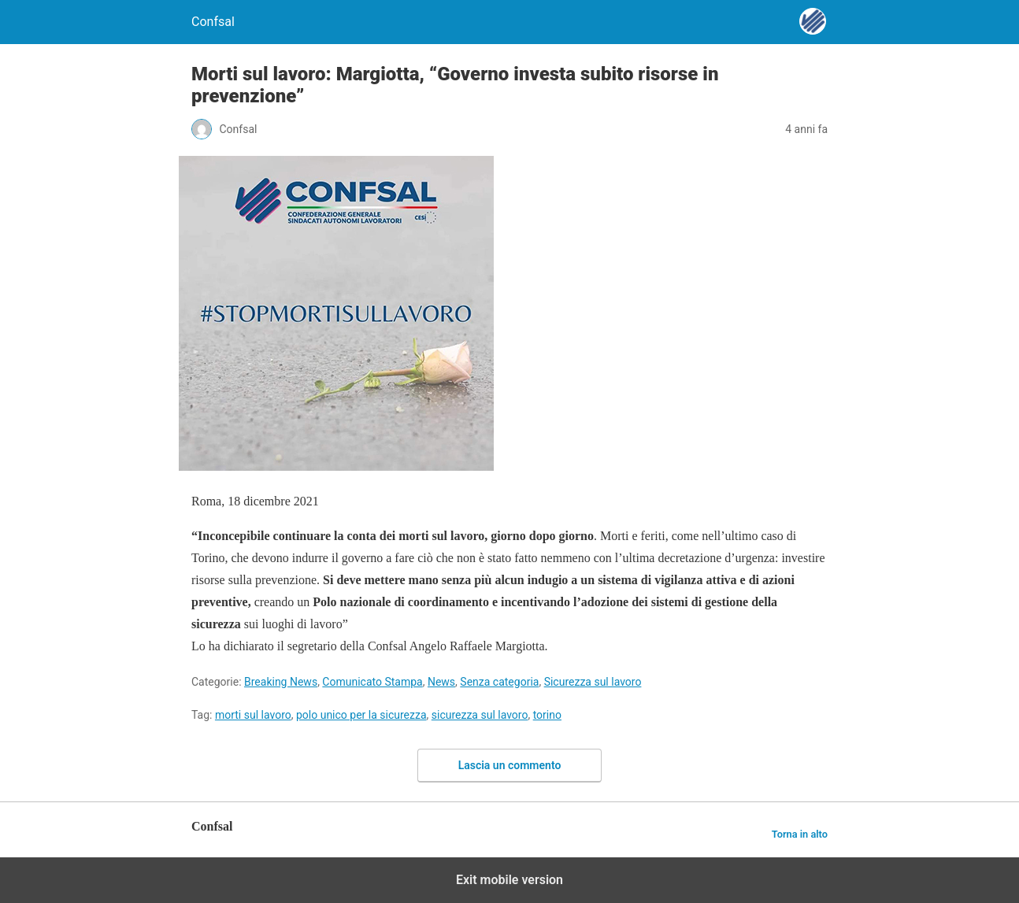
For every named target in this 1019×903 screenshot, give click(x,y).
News (441, 681)
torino (547, 715)
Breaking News (280, 681)
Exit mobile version (509, 879)
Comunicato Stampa (372, 681)
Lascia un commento (509, 765)
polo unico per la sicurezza (361, 715)
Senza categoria (499, 681)
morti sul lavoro (253, 715)
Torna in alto (800, 834)
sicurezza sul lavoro (480, 715)
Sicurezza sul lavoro (593, 681)
